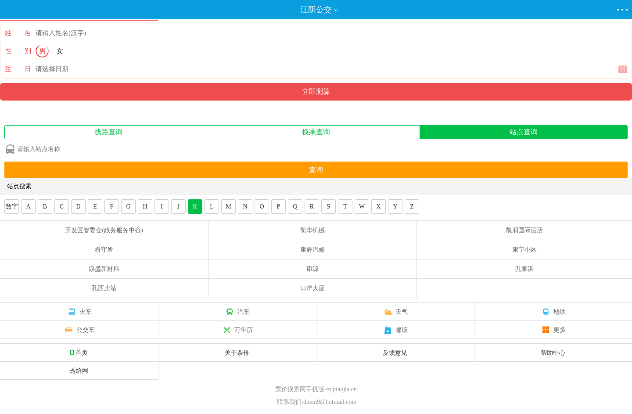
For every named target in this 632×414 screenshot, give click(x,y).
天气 (395, 311)
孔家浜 (524, 269)
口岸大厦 (312, 288)
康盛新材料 (104, 269)
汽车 (237, 311)
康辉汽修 (312, 249)
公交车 (79, 329)
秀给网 (79, 370)
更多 (553, 329)
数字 (12, 206)
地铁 (553, 311)
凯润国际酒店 (524, 230)
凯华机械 (312, 230)
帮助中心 (553, 352)
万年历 (237, 329)
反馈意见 (395, 352)
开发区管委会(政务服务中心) (104, 230)
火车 (79, 311)
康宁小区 (524, 249)
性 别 (18, 50)
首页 (79, 352)
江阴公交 (316, 9)
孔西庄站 (104, 288)
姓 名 (18, 32)
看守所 (104, 249)
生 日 (18, 68)
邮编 (395, 329)
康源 (312, 269)
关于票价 (237, 352)
